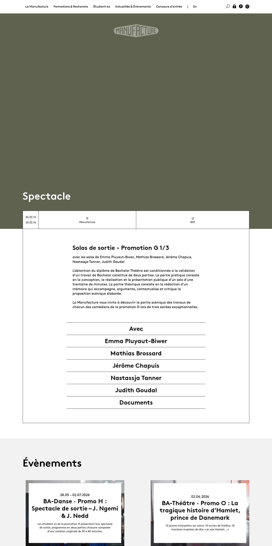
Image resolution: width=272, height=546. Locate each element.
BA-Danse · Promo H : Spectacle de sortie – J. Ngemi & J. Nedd (75, 508)
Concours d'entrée (169, 6)
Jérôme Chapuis (136, 365)
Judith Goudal (136, 390)
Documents (136, 402)
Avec (136, 328)
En (195, 6)
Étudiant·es (101, 6)
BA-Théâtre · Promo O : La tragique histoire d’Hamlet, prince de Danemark (200, 510)
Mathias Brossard (136, 353)
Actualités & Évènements (133, 6)
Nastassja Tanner (136, 377)
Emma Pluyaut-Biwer (136, 341)
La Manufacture (36, 6)
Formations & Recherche (71, 6)
